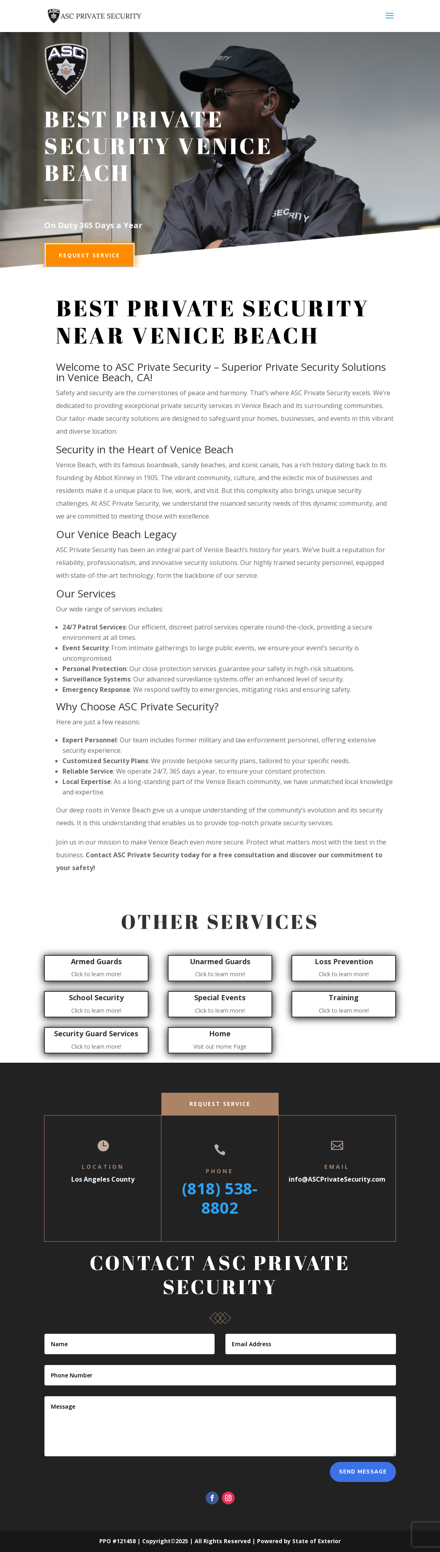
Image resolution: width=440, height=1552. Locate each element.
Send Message (363, 1472)
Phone (219, 1171)
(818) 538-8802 (219, 1197)
